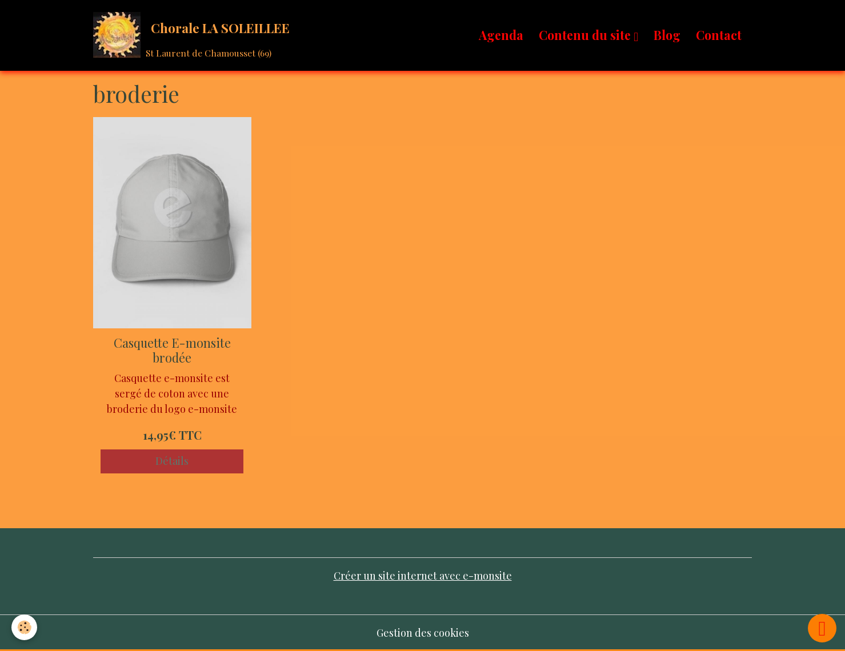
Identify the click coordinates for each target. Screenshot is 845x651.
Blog (667, 35)
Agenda (501, 35)
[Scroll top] (822, 628)
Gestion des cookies (423, 633)
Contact (719, 35)
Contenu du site (586, 35)
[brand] (194, 35)
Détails (172, 461)
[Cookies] (24, 627)
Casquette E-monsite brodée (172, 350)
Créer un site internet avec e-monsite (423, 575)
